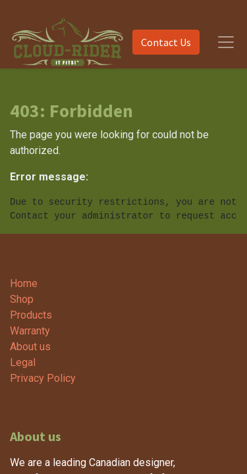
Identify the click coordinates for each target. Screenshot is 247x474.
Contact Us (166, 42)
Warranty (30, 331)
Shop (22, 299)
